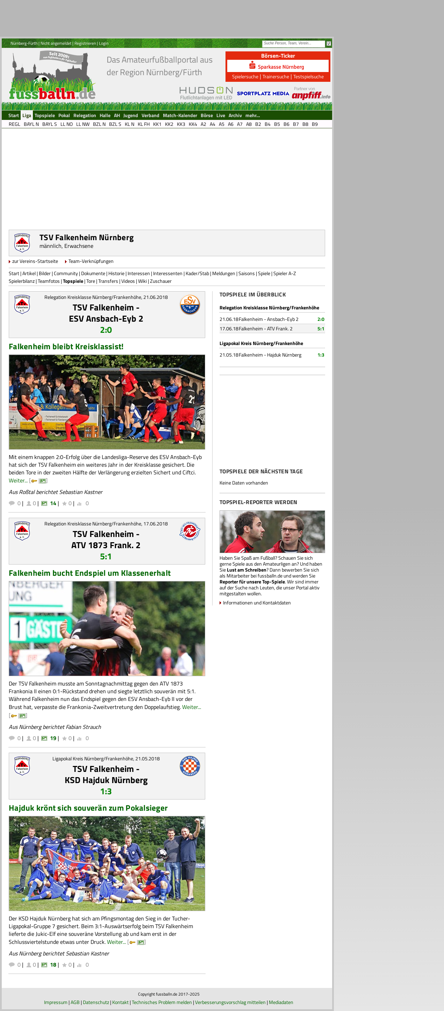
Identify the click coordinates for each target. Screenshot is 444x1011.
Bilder (45, 273)
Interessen (139, 273)
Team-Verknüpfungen (91, 261)
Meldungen (223, 273)
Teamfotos (49, 281)
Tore (90, 281)
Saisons (246, 273)
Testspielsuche (308, 76)
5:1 (106, 556)
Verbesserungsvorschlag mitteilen (230, 1002)
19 (53, 738)
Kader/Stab (197, 273)
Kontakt (120, 1002)
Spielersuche (245, 76)
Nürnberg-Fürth (23, 43)
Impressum (55, 1002)
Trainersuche (276, 76)
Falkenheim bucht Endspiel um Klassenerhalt (90, 573)
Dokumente (93, 273)
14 (53, 503)
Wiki (142, 281)
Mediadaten (281, 1002)
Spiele (264, 273)
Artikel (29, 273)
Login (103, 43)
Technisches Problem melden (162, 1002)
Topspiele (73, 281)
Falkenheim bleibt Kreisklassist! (66, 346)
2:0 (106, 329)
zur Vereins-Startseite (35, 261)
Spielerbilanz (22, 281)
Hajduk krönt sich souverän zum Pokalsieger (88, 808)
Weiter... (18, 480)
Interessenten (167, 273)
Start (14, 273)
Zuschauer (161, 281)
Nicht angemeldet (56, 43)
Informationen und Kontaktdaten (257, 602)
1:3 (106, 791)
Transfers (108, 281)
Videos (128, 281)
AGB (75, 1002)
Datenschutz (96, 1002)
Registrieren (85, 43)
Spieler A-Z (284, 273)
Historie (116, 273)
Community (66, 273)
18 (53, 964)
